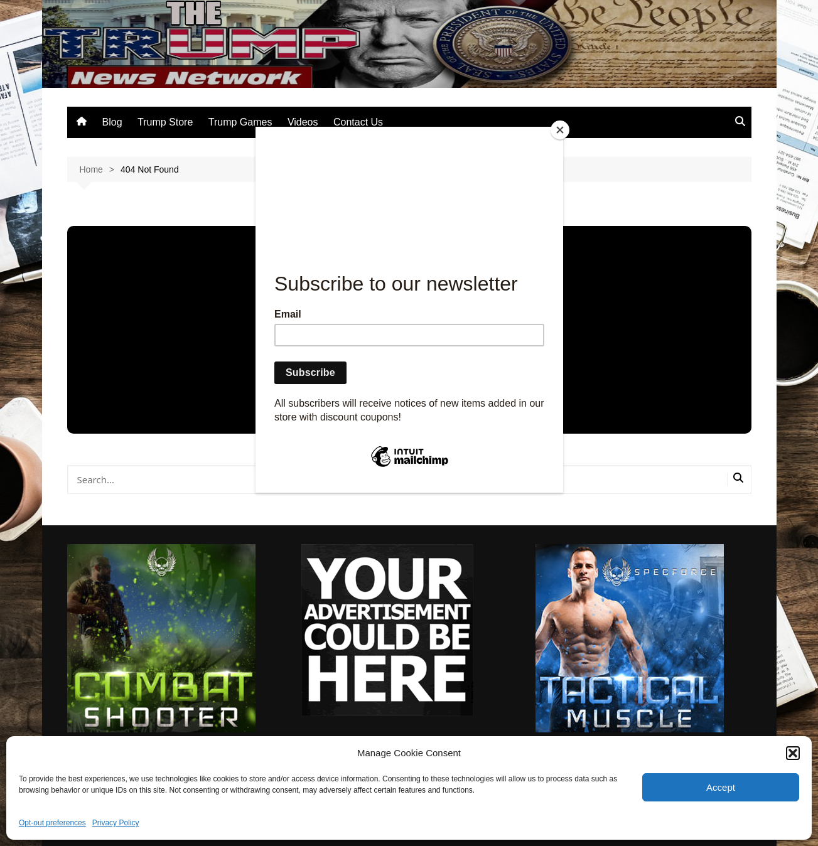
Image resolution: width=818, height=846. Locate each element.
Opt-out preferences (52, 822)
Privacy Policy (115, 822)
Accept (720, 787)
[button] (793, 753)
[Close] (560, 129)
